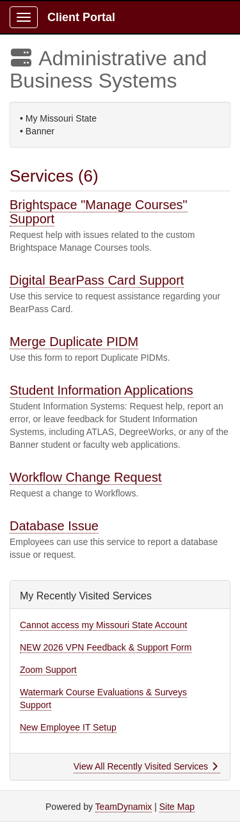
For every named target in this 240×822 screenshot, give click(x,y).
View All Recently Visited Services (146, 766)
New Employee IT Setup (68, 727)
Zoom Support (48, 670)
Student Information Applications (101, 390)
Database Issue (54, 526)
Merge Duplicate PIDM (74, 342)
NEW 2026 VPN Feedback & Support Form (105, 647)
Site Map (177, 807)
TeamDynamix (123, 807)
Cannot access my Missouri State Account (103, 625)
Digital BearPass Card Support (97, 280)
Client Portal (81, 17)
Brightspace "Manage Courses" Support (99, 212)
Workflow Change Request (86, 477)
